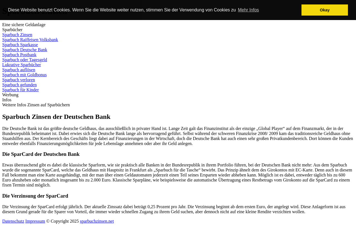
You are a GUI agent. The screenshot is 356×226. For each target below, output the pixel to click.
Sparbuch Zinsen (17, 34)
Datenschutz (13, 221)
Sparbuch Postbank (19, 54)
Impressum (35, 221)
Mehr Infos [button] (248, 10)
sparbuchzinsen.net (97, 221)
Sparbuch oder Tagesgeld (24, 59)
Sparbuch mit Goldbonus (24, 74)
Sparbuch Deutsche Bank (24, 49)
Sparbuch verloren (18, 79)
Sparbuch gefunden (19, 84)
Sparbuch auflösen (18, 69)
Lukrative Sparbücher (21, 64)
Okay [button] (325, 10)
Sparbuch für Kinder (20, 89)
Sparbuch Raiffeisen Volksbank (30, 39)
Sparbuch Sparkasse (20, 44)
